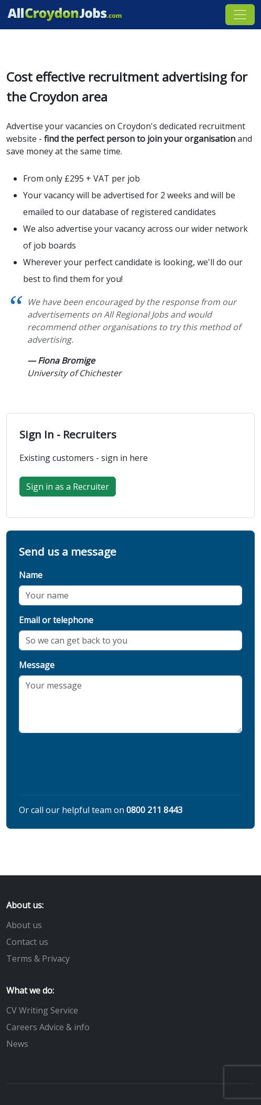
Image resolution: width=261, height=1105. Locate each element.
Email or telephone (56, 620)
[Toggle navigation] (240, 14)
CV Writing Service (42, 1010)
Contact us (27, 942)
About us (24, 925)
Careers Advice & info (48, 1027)
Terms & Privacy (38, 958)
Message (37, 665)
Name (30, 575)
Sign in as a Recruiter (67, 486)
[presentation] (98, 766)
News (17, 1044)
